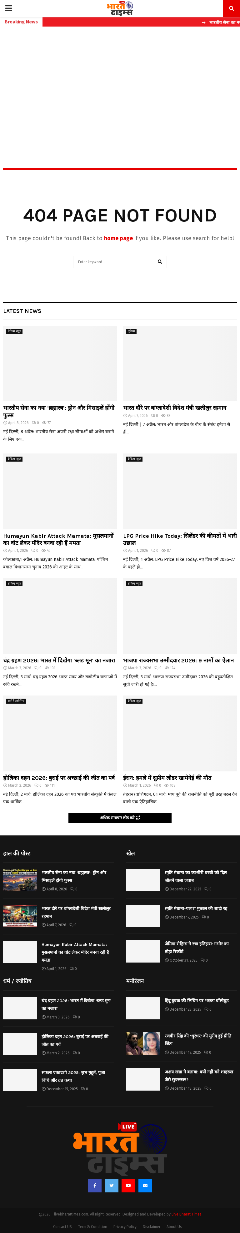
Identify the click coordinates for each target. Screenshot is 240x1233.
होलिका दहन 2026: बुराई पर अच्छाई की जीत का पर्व (59, 778)
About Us (174, 1227)
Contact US (62, 1227)
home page (118, 238)
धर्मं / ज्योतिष (16, 701)
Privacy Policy (125, 1227)
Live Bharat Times (187, 1214)
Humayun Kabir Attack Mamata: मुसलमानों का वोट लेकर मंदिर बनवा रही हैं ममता (58, 539)
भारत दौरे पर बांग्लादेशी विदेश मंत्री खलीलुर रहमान (174, 407)
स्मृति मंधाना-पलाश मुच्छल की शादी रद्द (196, 908)
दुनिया (131, 331)
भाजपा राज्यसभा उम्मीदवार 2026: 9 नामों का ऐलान (178, 660)
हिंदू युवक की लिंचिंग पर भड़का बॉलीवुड (196, 1000)
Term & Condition (92, 1227)
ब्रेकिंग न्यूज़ (14, 331)
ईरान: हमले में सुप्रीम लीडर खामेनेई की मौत (167, 778)
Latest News (22, 311)
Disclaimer (151, 1227)
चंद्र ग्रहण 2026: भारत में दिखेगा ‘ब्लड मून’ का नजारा (59, 660)
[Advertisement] (120, 84)
